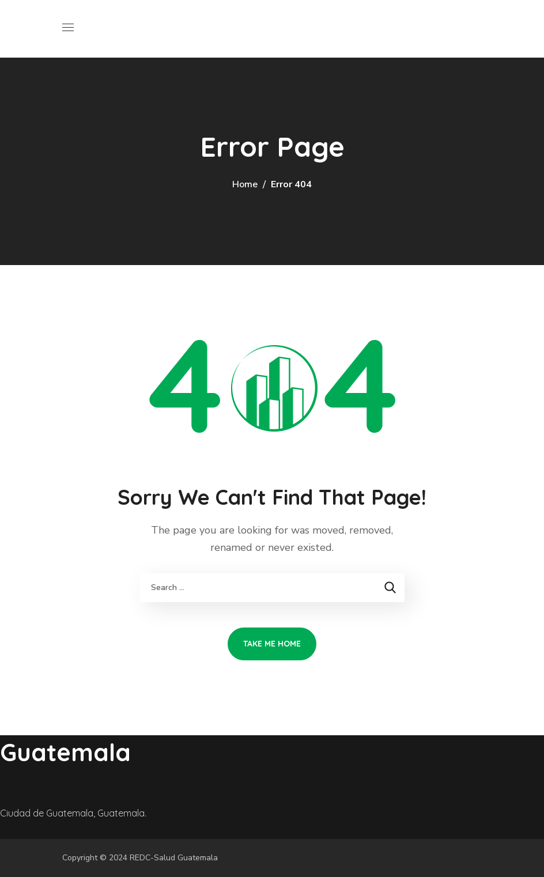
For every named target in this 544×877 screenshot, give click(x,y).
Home (245, 184)
